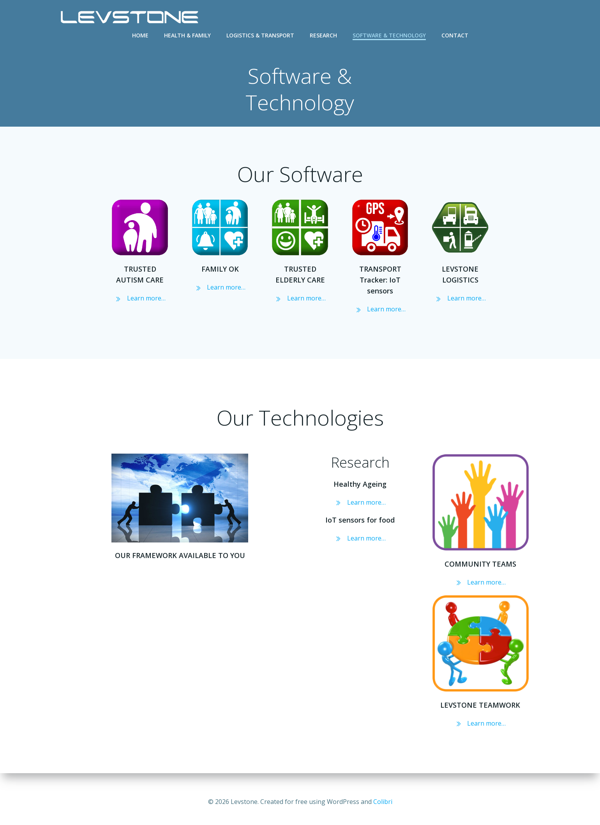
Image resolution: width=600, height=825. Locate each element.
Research (323, 35)
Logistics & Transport (260, 35)
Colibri (382, 801)
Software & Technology (389, 35)
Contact (454, 35)
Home (140, 35)
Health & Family (187, 35)
